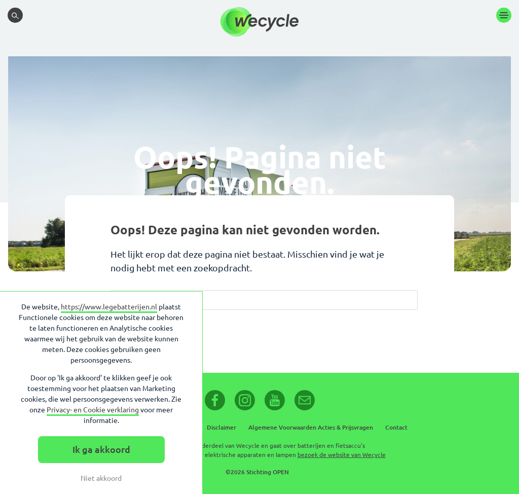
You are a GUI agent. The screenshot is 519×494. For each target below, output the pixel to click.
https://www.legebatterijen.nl (109, 307)
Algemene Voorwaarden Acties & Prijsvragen (310, 427)
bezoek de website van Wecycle (342, 454)
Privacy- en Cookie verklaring (93, 410)
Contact (396, 427)
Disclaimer (221, 427)
